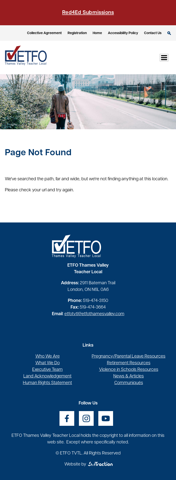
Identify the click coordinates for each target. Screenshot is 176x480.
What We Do (47, 363)
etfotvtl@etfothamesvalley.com (94, 314)
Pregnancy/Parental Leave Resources (128, 356)
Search (169, 33)
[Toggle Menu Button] (164, 58)
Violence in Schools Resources (128, 369)
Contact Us (152, 33)
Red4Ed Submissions (88, 12)
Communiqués (128, 383)
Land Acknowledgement (47, 376)
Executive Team (47, 369)
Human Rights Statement (47, 383)
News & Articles (128, 376)
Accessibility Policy (123, 33)
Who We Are (47, 356)
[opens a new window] (66, 418)
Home (97, 33)
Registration (77, 33)
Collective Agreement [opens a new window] (44, 33)
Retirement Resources (128, 363)
